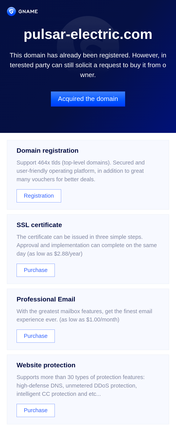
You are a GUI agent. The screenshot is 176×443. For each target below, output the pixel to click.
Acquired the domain (88, 98)
